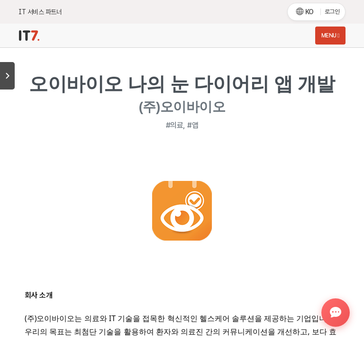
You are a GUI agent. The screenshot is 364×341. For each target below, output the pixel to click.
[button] (335, 312)
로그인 (332, 11)
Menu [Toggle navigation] (330, 35)
